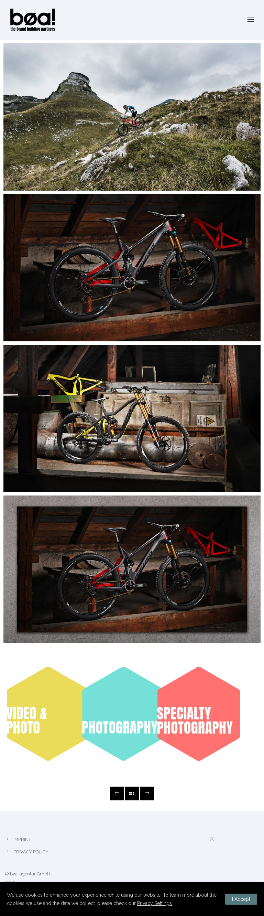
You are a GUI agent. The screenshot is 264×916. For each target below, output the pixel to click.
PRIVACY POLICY (30, 851)
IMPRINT (22, 839)
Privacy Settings (154, 903)
